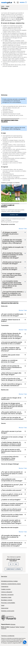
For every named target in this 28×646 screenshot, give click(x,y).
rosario (6, 2)
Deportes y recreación (7, 594)
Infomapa (12, 624)
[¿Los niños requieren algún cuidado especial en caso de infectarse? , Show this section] (14, 349)
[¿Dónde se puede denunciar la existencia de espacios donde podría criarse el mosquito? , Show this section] (14, 544)
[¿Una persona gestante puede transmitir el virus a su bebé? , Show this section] (14, 343)
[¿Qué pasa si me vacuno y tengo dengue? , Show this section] (14, 437)
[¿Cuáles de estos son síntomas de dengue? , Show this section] (14, 268)
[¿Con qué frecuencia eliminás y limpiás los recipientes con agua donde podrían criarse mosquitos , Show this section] (14, 294)
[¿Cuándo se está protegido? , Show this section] (14, 500)
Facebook (12, 627)
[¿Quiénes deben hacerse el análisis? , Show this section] (14, 320)
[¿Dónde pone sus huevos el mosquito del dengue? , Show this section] (14, 263)
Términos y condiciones (7, 636)
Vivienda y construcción (7, 611)
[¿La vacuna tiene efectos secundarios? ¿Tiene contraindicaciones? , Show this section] (14, 458)
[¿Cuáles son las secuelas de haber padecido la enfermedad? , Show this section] (14, 418)
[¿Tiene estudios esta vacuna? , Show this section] (14, 490)
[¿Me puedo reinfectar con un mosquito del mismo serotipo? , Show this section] (14, 413)
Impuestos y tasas (6, 597)
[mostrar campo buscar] (14, 2)
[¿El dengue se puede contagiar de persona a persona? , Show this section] (14, 233)
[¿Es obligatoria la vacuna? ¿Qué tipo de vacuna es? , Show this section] (14, 485)
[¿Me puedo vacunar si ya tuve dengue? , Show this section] (14, 432)
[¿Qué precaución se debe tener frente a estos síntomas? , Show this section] (14, 515)
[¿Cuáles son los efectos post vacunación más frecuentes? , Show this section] (14, 510)
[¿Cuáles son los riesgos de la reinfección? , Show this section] (14, 398)
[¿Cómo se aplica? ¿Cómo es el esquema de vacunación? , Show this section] (14, 495)
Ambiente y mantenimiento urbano (11, 584)
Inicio (2, 6)
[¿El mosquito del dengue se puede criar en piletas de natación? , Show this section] (14, 537)
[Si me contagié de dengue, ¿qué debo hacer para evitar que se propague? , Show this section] (14, 275)
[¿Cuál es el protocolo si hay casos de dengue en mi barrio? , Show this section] (14, 379)
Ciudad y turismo (6, 589)
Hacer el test (14, 214)
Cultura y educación (6, 592)
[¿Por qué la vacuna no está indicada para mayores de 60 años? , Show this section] (14, 451)
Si (10, 564)
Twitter (17, 627)
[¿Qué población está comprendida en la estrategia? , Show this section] (14, 480)
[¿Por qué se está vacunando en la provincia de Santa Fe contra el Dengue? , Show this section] (14, 473)
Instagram (3, 628)
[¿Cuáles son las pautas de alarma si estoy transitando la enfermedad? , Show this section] (14, 367)
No (16, 564)
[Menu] (17, 2)
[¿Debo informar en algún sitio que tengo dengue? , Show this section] (14, 374)
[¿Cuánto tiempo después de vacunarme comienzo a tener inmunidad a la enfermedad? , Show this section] (14, 443)
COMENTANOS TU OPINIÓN (13, 569)
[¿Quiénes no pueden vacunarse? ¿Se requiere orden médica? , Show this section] (14, 504)
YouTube (22, 627)
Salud (2, 605)
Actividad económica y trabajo (9, 581)
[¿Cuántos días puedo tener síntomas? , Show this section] (14, 355)
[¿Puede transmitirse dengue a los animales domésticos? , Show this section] (14, 385)
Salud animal (4, 608)
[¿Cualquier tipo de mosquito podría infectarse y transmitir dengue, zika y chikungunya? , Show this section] (14, 241)
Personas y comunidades (8, 603)
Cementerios (4, 586)
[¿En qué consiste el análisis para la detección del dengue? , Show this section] (14, 315)
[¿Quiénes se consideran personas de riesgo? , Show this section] (14, 361)
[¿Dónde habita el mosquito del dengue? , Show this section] (14, 248)
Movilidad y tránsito (6, 600)
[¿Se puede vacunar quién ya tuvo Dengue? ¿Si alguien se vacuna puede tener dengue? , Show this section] (14, 521)
